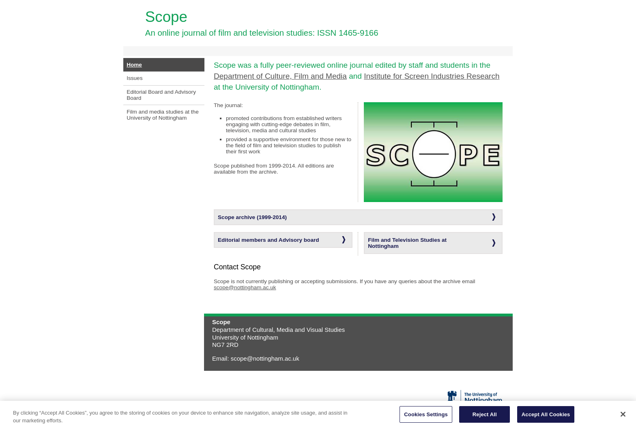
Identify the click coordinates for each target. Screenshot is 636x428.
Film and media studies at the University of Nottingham (163, 115)
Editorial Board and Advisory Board (161, 95)
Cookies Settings (426, 418)
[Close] (623, 417)
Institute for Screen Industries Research (431, 76)
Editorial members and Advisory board (268, 240)
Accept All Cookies (546, 418)
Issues (134, 78)
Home (134, 65)
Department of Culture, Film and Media (280, 76)
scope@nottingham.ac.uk (245, 287)
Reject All (485, 418)
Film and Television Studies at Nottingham (407, 243)
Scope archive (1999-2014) (252, 217)
